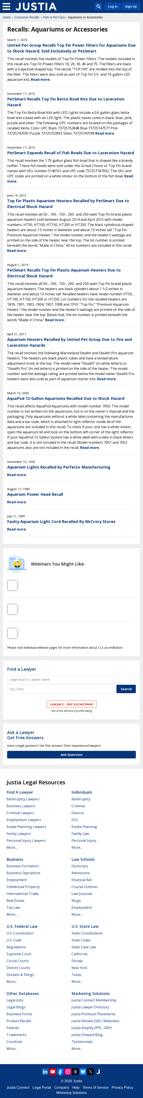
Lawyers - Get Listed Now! (71, 704)
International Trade (22, 893)
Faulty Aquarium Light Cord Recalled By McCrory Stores (61, 521)
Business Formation (22, 866)
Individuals (82, 792)
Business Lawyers (20, 806)
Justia (7, 17)
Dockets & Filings (20, 974)
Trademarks (16, 1034)
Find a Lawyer (21, 669)
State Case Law (84, 947)
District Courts (18, 967)
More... (11, 847)
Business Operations (23, 873)
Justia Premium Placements (94, 1014)
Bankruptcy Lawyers (23, 799)
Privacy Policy (122, 1087)
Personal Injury (84, 840)
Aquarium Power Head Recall (35, 494)
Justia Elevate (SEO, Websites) (95, 1021)
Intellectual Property (23, 886)
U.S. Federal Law (22, 926)
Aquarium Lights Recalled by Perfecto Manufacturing (58, 467)
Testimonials (82, 1041)
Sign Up (131, 6)
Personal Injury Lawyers (26, 840)
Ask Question (71, 754)
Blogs (76, 900)
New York (79, 967)
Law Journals (82, 893)
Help (75, 1087)
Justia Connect (17, 1087)
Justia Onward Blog (87, 1034)
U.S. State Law (85, 926)
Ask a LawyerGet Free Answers (25, 734)
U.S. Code (13, 940)
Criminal (78, 806)
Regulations (16, 947)
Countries (14, 1041)
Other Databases (22, 993)
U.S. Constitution (19, 933)
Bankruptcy (81, 799)
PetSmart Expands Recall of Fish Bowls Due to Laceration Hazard (70, 152)
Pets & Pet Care (54, 17)
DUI (75, 819)
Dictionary (80, 866)
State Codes (81, 940)
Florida (77, 960)
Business (14, 859)
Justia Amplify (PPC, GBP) (92, 1027)
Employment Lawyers (23, 819)
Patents (12, 1027)
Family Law (80, 833)
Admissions (81, 873)
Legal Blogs (15, 1007)
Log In (113, 6)
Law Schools (83, 859)
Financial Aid (81, 879)
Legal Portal (42, 1087)
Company (61, 1087)
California (79, 954)
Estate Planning (84, 826)
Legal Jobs (14, 1000)
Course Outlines (85, 886)
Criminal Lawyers (20, 812)
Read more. (41, 79)
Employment (16, 879)
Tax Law (13, 907)
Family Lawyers (18, 833)
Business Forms (19, 1014)
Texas (76, 974)
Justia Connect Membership (94, 1000)
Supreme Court (18, 954)
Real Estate (15, 900)
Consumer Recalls (26, 17)
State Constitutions (87, 933)
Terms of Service (95, 1087)
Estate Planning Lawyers (26, 826)
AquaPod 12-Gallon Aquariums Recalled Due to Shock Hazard (65, 398)
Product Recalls (18, 1021)
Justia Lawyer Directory (90, 1007)
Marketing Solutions (91, 993)
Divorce (78, 812)
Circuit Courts (17, 960)
